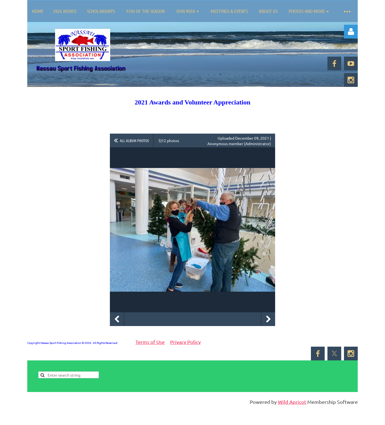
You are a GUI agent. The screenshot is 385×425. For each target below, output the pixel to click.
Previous (117, 319)
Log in (351, 31)
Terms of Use (150, 342)
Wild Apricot (292, 402)
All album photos (134, 140)
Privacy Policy (185, 342)
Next (268, 319)
